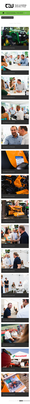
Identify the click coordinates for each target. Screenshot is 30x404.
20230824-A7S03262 (9, 246)
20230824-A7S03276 (9, 72)
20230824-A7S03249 (9, 370)
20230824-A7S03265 (9, 196)
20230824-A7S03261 (9, 271)
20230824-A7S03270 (9, 122)
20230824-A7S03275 (9, 97)
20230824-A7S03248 (9, 394)
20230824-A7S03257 (9, 345)
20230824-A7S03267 (9, 172)
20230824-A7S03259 (9, 320)
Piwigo (19, 400)
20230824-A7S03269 (9, 147)
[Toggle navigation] (26, 5)
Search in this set (7, 17)
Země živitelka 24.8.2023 (14, 13)
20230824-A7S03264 (9, 221)
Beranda (3, 13)
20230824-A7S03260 (9, 295)
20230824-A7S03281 (9, 48)
